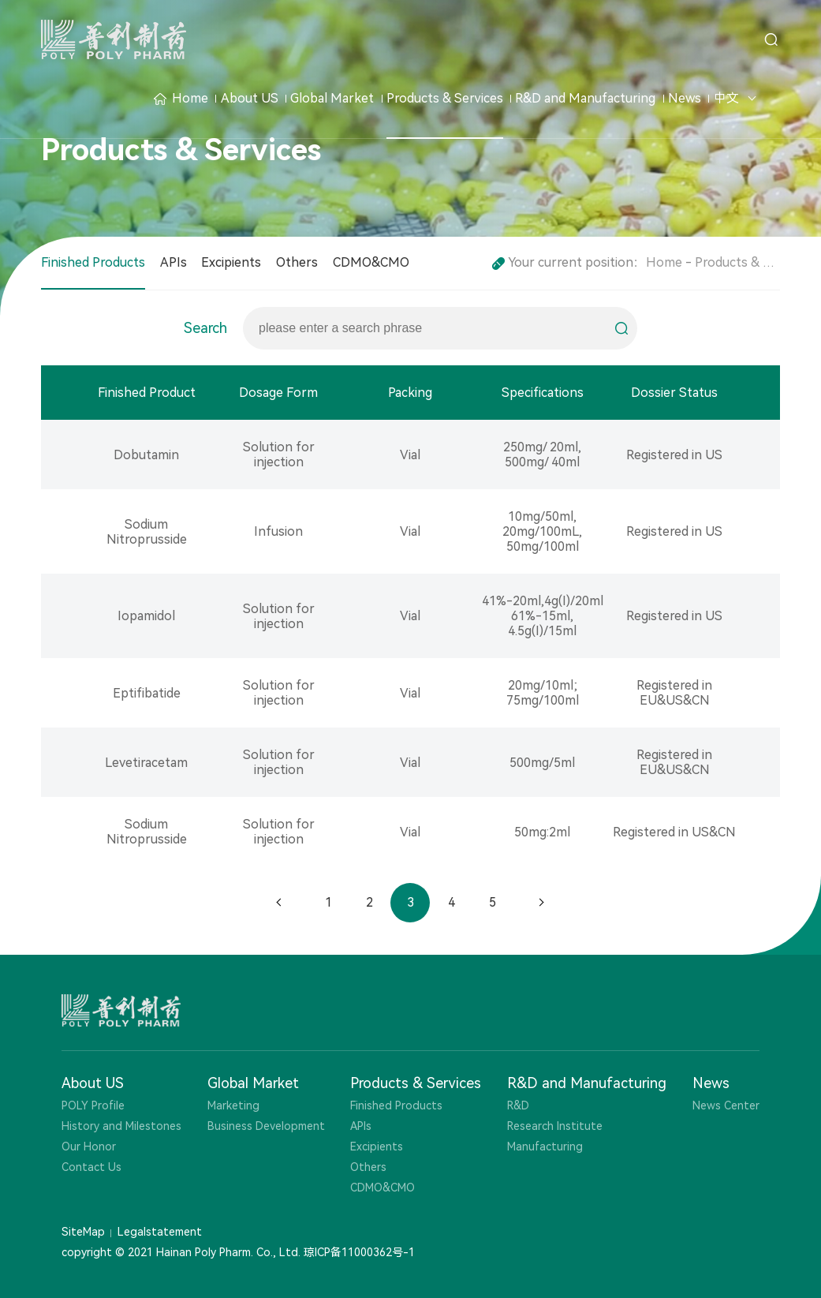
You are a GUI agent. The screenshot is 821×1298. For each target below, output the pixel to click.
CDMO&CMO (371, 262)
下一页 (541, 902)
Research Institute (555, 1126)
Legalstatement (160, 1231)
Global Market (332, 98)
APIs (173, 262)
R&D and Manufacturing (585, 98)
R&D (518, 1105)
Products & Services (444, 98)
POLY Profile (93, 1105)
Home (181, 98)
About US (249, 98)
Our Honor (89, 1146)
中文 (726, 98)
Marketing (233, 1105)
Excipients (231, 262)
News (684, 98)
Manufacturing (545, 1146)
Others (297, 262)
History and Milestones (121, 1126)
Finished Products (93, 262)
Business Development (266, 1126)
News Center (725, 1105)
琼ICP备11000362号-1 (359, 1252)
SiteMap (83, 1231)
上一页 (279, 902)
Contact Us (91, 1167)
